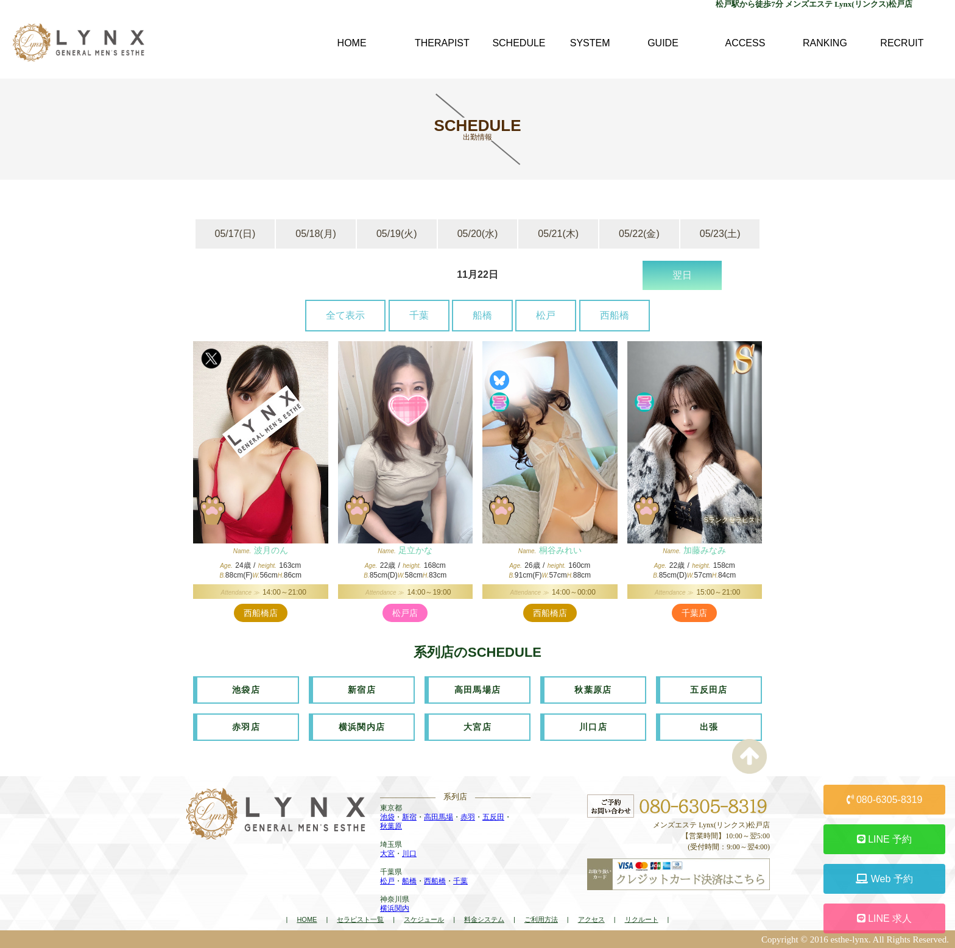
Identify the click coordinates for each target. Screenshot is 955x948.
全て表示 (345, 315)
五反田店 (709, 690)
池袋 (387, 817)
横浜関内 (394, 908)
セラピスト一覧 (360, 919)
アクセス (591, 919)
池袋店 (246, 690)
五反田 (493, 817)
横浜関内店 (362, 727)
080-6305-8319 (885, 799)
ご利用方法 (541, 919)
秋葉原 (391, 826)
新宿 (409, 817)
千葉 (419, 315)
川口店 (593, 727)
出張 (709, 727)
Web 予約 (884, 879)
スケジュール (424, 919)
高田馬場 (438, 817)
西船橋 (614, 315)
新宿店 (362, 690)
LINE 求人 (884, 918)
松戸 (545, 315)
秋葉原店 (593, 690)
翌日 (682, 275)
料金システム (484, 919)
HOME (307, 919)
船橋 (482, 315)
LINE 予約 (884, 839)
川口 (409, 853)
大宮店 (477, 727)
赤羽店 (246, 727)
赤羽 (467, 817)
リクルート (641, 919)
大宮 (387, 853)
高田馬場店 (477, 690)
